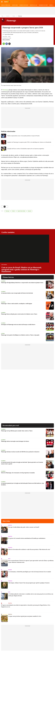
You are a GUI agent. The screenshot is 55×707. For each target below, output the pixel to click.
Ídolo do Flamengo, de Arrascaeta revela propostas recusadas (18, 472)
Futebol (13, 16)
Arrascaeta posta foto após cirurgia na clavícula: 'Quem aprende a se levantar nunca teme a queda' (22, 463)
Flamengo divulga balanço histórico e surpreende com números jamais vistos (22, 282)
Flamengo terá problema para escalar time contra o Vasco (16, 430)
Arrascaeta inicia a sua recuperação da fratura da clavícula (17, 293)
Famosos (10, 525)
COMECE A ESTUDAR (23, 5)
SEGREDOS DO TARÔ (43, 5)
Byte (9, 558)
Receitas (10, 614)
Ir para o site (7, 1)
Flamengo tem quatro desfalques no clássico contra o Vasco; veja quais (20, 335)
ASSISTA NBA (15, 5)
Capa (2, 16)
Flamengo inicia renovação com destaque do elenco (15, 441)
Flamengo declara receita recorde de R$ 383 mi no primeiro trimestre (20, 451)
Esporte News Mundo (21, 211)
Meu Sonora (4, 264)
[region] (27, 10)
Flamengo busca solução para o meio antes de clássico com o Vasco (19, 314)
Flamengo (20, 16)
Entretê (10, 569)
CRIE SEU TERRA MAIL (5, 5)
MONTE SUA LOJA (33, 5)
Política (10, 603)
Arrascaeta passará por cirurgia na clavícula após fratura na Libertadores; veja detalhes (22, 483)
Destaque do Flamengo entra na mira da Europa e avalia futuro (18, 324)
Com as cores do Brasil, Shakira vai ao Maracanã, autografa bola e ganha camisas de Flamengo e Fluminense (21, 269)
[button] (2, 1)
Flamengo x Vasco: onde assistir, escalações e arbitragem (16, 303)
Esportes (8, 16)
